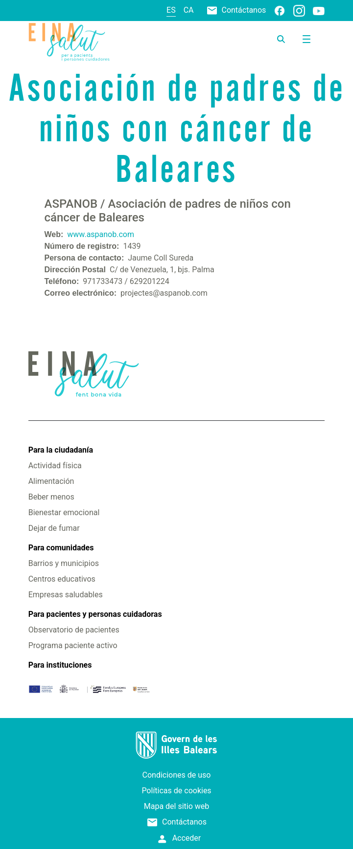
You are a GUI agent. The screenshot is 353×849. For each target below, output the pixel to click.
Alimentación (51, 481)
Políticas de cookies (176, 790)
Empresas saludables (65, 594)
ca (189, 10)
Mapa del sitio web (177, 806)
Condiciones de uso (176, 775)
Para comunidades (61, 547)
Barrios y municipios (63, 563)
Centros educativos (61, 579)
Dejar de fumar (54, 528)
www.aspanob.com (100, 234)
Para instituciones (60, 665)
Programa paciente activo (73, 645)
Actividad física (55, 465)
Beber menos (51, 496)
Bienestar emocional (64, 512)
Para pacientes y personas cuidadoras (95, 614)
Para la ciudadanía (60, 450)
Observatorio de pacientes (73, 629)
